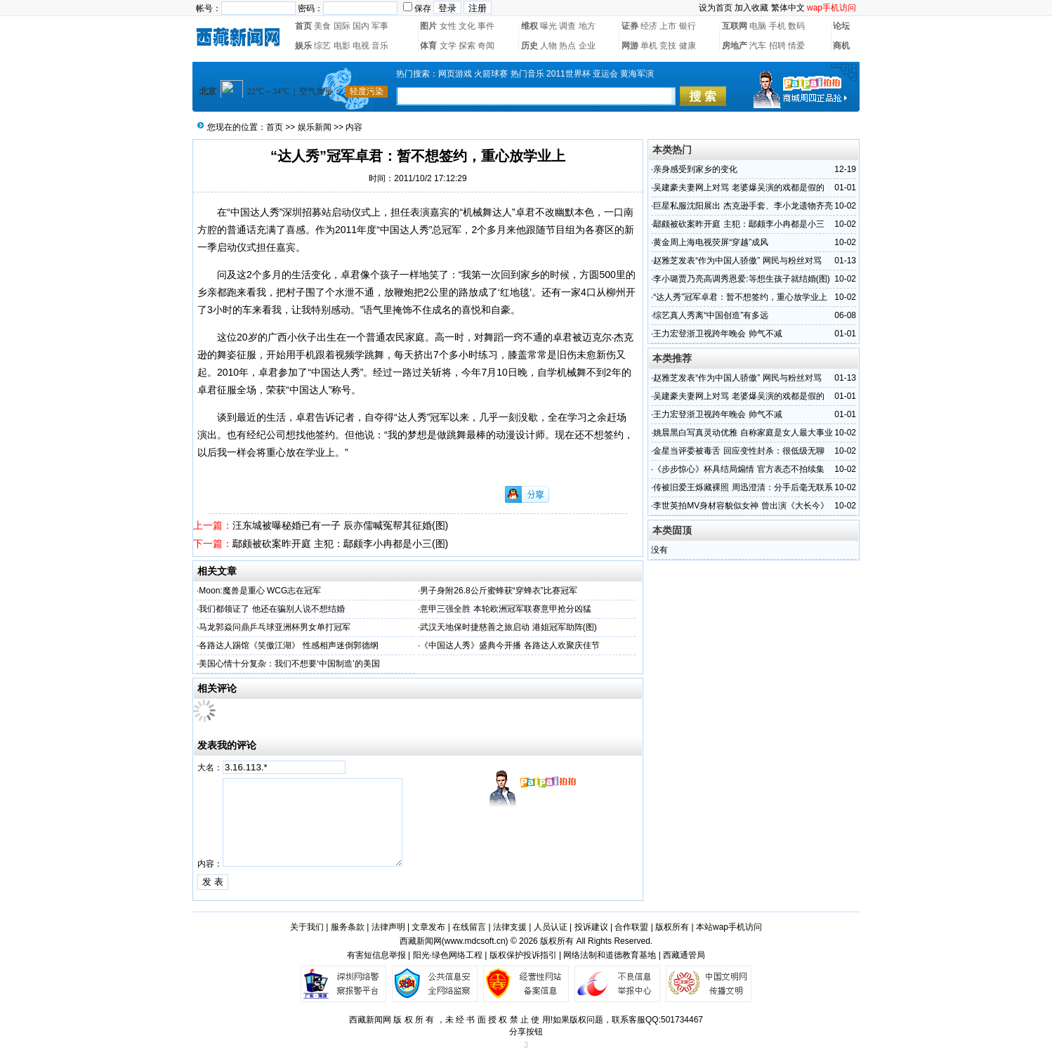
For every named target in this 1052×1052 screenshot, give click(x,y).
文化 (467, 26)
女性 (448, 26)
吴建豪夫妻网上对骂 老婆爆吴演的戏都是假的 (738, 187)
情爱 (796, 46)
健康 (687, 46)
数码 (796, 26)
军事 (380, 26)
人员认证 (550, 927)
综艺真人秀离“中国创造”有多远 (710, 315)
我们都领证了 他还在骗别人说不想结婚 (271, 609)
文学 (448, 46)
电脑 (757, 26)
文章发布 (428, 927)
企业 (587, 46)
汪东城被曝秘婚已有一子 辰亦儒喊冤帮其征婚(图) (340, 525)
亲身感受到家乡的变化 (695, 169)
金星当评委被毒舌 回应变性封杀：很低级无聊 (738, 451)
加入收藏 (751, 8)
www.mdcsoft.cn (475, 941)
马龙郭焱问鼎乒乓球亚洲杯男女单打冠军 (274, 627)
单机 (648, 46)
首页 (303, 26)
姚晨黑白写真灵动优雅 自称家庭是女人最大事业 (742, 433)
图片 (428, 26)
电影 (342, 46)
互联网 (734, 26)
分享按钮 (526, 1032)
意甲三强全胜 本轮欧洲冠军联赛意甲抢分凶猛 (505, 609)
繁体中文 (788, 8)
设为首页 (715, 8)
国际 (342, 26)
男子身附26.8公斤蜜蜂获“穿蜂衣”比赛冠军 (498, 591)
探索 (467, 46)
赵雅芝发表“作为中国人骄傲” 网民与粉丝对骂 (737, 260)
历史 (529, 46)
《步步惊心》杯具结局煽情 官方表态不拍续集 (738, 469)
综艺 (322, 46)
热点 (567, 46)
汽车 (757, 46)
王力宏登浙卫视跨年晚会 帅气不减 (717, 333)
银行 (687, 26)
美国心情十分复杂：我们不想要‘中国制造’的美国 (289, 664)
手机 (777, 26)
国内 (361, 26)
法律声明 (388, 927)
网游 (630, 46)
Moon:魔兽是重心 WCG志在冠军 (260, 591)
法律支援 (510, 927)
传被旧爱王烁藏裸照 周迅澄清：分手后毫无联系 (742, 487)
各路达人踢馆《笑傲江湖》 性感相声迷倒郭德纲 (288, 645)
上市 (667, 26)
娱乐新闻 (314, 127)
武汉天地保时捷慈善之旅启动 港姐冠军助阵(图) (508, 627)
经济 (648, 26)
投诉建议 (591, 927)
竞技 (667, 46)
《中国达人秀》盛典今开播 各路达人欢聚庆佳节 (509, 645)
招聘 (777, 46)
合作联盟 (631, 927)
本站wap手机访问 (729, 927)
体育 (428, 46)
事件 (486, 26)
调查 (567, 26)
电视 (361, 46)
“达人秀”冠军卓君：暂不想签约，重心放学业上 (740, 297)
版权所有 (672, 927)
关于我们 (307, 927)
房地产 (734, 46)
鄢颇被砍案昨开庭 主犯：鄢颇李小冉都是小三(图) (340, 543)
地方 (587, 26)
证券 (630, 26)
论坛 (841, 26)
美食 (322, 26)
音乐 (380, 46)
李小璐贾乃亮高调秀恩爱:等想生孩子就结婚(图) (741, 279)
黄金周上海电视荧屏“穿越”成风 (710, 242)
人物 (548, 46)
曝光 (548, 26)
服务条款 (347, 927)
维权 (529, 26)
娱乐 (303, 46)
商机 (841, 46)
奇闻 (486, 46)
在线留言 (469, 927)
